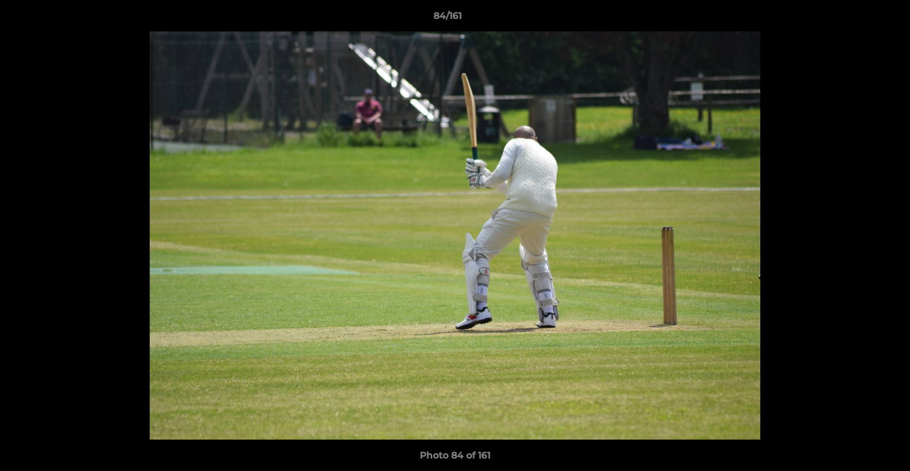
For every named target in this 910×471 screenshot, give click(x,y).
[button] (855, 19)
